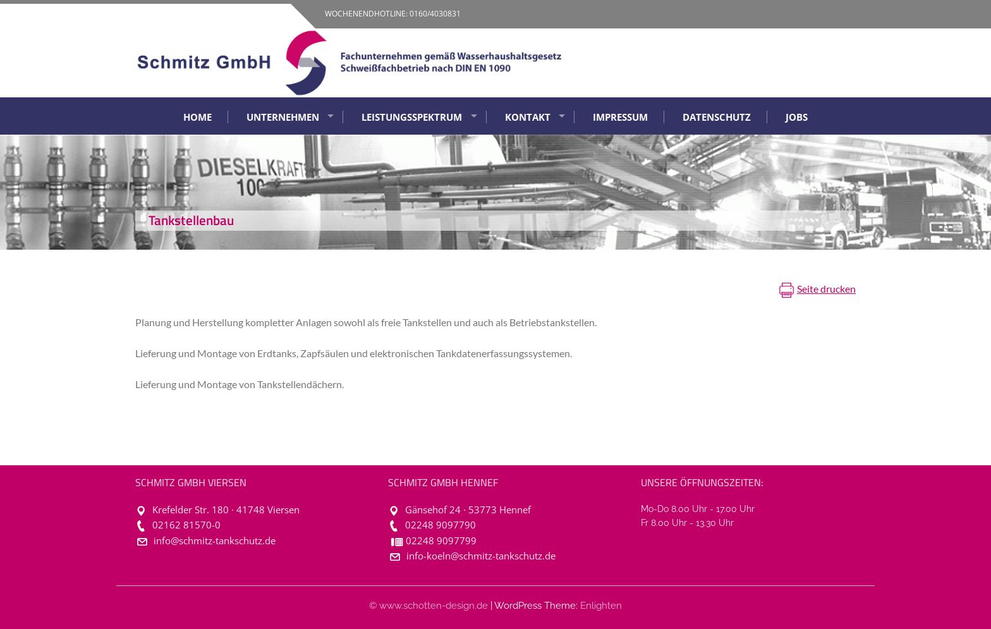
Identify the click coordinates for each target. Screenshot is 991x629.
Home (197, 117)
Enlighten (601, 605)
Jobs (797, 117)
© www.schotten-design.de (428, 605)
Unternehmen (282, 117)
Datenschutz (717, 117)
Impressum (620, 117)
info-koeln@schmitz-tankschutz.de (481, 556)
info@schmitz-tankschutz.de (215, 540)
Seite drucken (826, 289)
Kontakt (527, 117)
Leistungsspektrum (412, 117)
